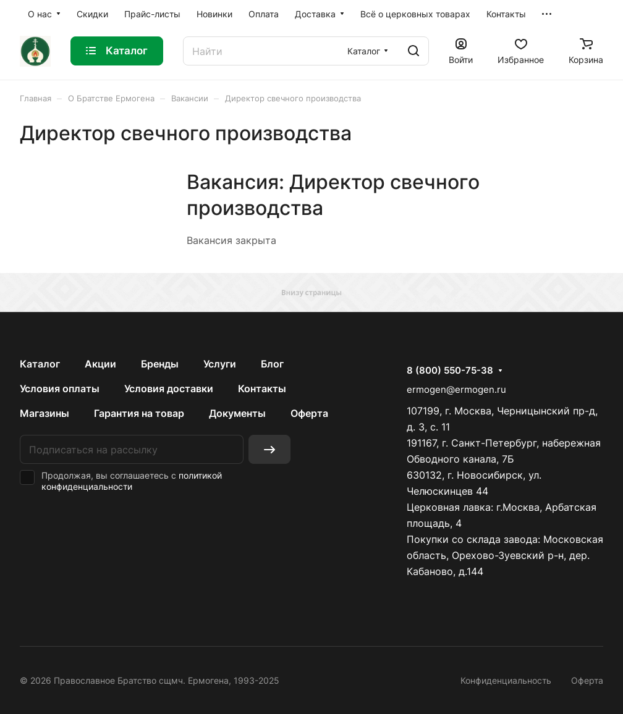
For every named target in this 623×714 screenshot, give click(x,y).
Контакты (262, 388)
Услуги (219, 364)
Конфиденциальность (505, 680)
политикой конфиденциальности (131, 481)
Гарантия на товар (139, 413)
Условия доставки (168, 388)
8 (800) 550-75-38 (450, 370)
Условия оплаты (60, 388)
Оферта (309, 413)
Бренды (160, 364)
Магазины (44, 413)
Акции (100, 364)
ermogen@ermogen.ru (456, 389)
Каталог (40, 364)
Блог (272, 364)
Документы (237, 413)
